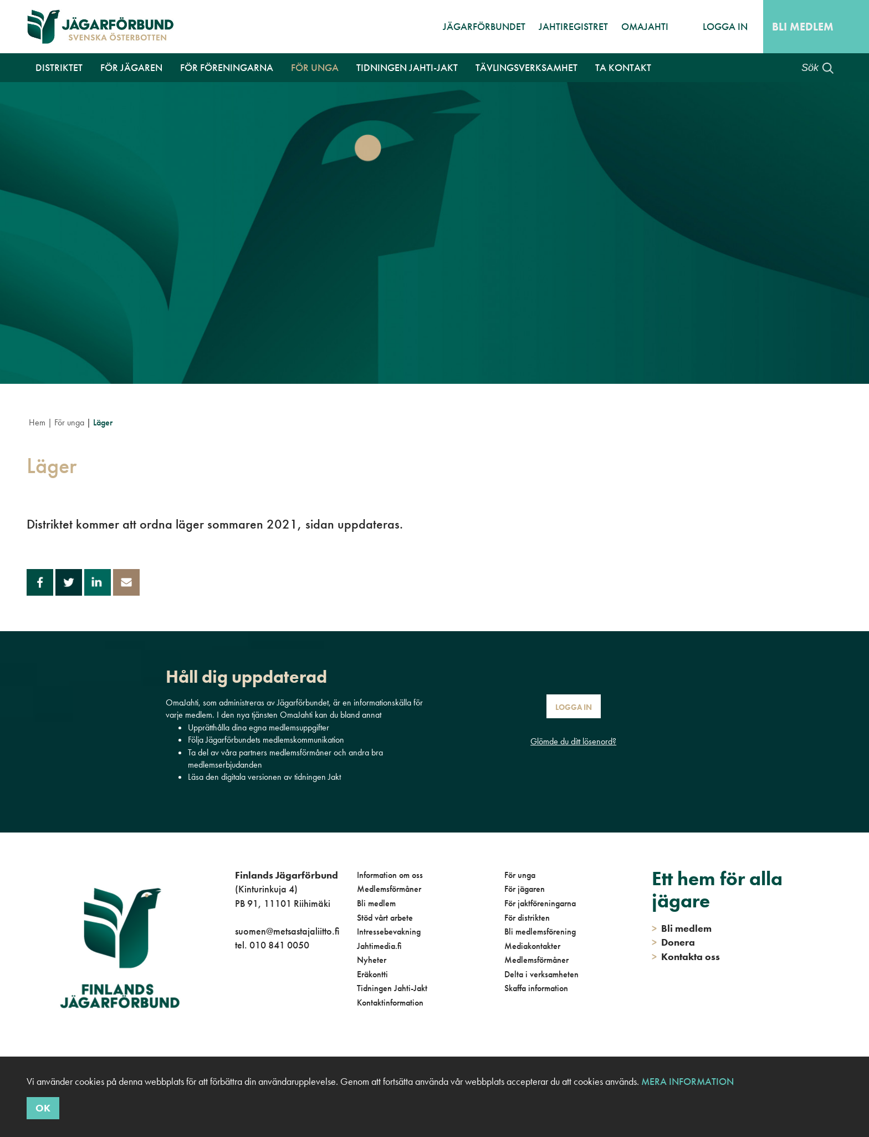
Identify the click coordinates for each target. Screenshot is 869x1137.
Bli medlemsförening (540, 931)
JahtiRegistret (573, 26)
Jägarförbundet (484, 26)
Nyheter (371, 960)
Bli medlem (803, 26)
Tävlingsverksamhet (526, 67)
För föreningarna (226, 67)
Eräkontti (372, 974)
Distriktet (59, 67)
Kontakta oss (686, 956)
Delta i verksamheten (541, 974)
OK (42, 1108)
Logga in (725, 26)
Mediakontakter (532, 946)
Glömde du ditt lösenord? (573, 741)
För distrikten (527, 917)
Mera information (687, 1081)
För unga (315, 67)
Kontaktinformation (390, 1002)
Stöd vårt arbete (385, 917)
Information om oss (390, 875)
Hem (37, 422)
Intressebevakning (389, 931)
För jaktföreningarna (540, 903)
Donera (673, 942)
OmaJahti (644, 26)
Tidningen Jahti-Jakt (407, 67)
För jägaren (131, 67)
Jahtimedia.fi (379, 946)
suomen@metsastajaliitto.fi (287, 931)
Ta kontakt (623, 67)
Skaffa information (536, 988)
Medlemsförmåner (389, 889)
